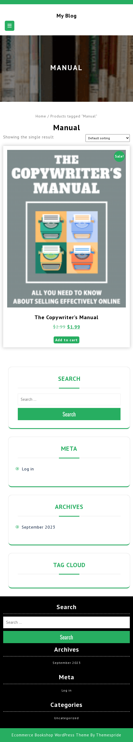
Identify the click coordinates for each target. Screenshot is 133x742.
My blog (67, 15)
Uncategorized (66, 718)
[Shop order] (107, 138)
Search (69, 414)
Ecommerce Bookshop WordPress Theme (50, 734)
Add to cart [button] (66, 340)
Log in (28, 468)
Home (41, 116)
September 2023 (38, 527)
